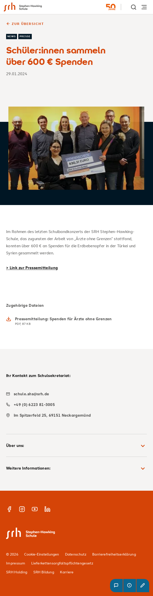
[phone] (74, 404)
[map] (74, 415)
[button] (116, 585)
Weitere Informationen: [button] (76, 469)
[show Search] (134, 7)
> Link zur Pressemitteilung (32, 267)
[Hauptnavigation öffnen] (144, 7)
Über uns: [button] (76, 446)
